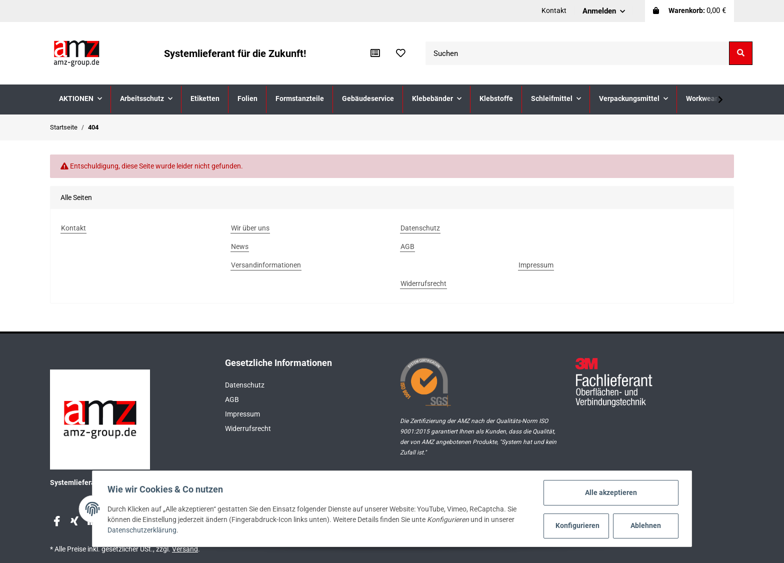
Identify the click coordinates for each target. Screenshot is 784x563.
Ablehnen (645, 526)
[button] (603, 11)
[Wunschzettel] (401, 53)
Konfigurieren (577, 526)
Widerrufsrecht (248, 428)
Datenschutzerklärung (143, 530)
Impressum (242, 414)
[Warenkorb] (689, 11)
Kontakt (554, 10)
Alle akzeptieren (610, 492)
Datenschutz (244, 385)
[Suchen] (578, 53)
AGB (232, 400)
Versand (185, 549)
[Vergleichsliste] (375, 53)
